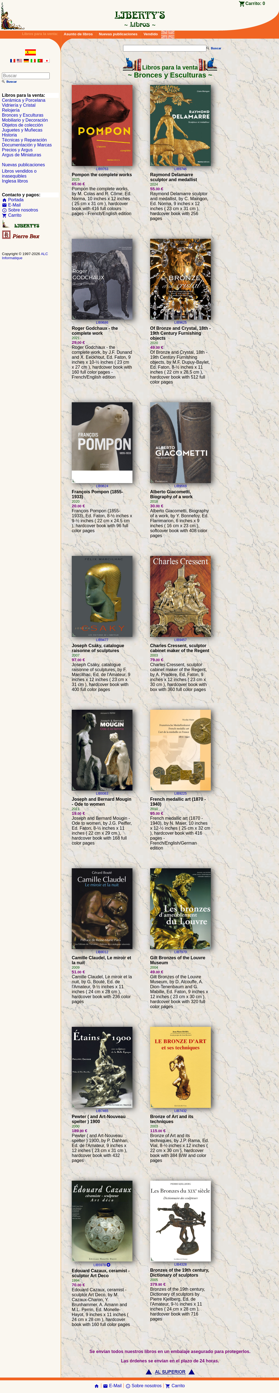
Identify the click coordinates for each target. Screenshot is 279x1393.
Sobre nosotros (20, 210)
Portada (12, 199)
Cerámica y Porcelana (23, 100)
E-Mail (11, 205)
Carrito (11, 215)
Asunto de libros (78, 34)
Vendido (151, 34)
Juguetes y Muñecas (22, 130)
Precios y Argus (17, 150)
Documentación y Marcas (27, 145)
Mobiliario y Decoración (25, 120)
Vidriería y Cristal (19, 105)
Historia (9, 135)
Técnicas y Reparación (24, 140)
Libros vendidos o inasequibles (19, 173)
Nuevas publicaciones (118, 34)
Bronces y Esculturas (22, 115)
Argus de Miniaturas (21, 154)
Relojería (11, 110)
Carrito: (255, 3)
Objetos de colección (22, 125)
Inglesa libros (15, 181)
